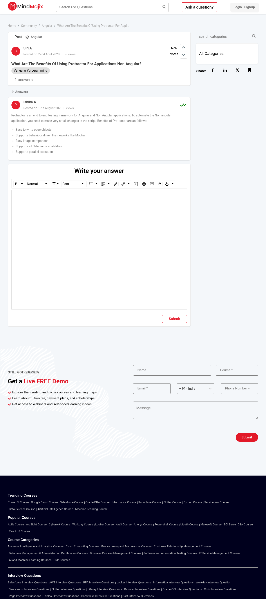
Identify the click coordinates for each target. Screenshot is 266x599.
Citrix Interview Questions (220, 589)
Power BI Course (18, 502)
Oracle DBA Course (97, 502)
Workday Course (82, 524)
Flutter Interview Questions (69, 589)
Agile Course (16, 524)
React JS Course (19, 531)
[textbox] (99, 196)
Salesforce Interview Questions (27, 582)
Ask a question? (199, 7)
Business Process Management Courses (115, 553)
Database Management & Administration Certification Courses (48, 553)
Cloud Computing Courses (82, 546)
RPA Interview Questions (98, 582)
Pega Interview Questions (25, 596)
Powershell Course (166, 524)
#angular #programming (30, 70)
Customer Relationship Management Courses (182, 546)
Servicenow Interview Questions (29, 589)
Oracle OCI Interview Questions (182, 589)
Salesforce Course (71, 502)
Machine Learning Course (91, 509)
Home (12, 25)
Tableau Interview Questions (61, 596)
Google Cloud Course (44, 502)
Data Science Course (22, 509)
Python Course (193, 502)
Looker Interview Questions (133, 582)
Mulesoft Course (211, 524)
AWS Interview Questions (65, 582)
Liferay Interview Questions (105, 589)
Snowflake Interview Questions (100, 596)
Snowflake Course (149, 502)
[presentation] (166, 437)
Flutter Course (172, 502)
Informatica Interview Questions (173, 582)
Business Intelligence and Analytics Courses (36, 546)
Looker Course (104, 524)
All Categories (211, 53)
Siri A (28, 48)
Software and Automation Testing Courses (170, 553)
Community (29, 25)
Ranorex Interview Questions (142, 589)
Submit (174, 319)
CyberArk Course (59, 524)
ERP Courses (62, 560)
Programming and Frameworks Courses (126, 546)
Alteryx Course (143, 524)
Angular (47, 25)
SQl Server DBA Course (238, 524)
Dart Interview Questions (138, 596)
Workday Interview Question (213, 582)
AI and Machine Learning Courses (30, 560)
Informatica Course (124, 502)
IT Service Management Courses (219, 553)
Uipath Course (189, 524)
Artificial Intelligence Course (55, 509)
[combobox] (179, 388)
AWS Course (124, 524)
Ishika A (30, 102)
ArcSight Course (36, 524)
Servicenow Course (216, 502)
